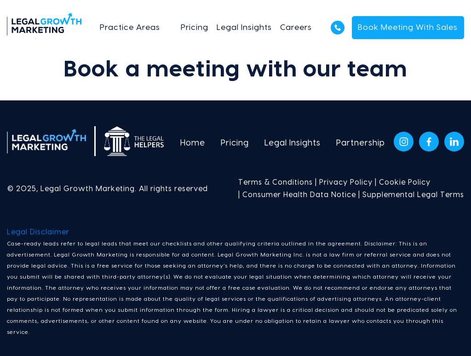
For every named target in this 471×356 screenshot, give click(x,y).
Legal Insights (244, 27)
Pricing (194, 27)
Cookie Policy (405, 182)
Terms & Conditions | (277, 182)
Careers (296, 27)
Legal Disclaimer (38, 232)
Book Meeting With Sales (408, 27)
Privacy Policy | (347, 182)
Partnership (360, 143)
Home (192, 143)
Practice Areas (130, 27)
